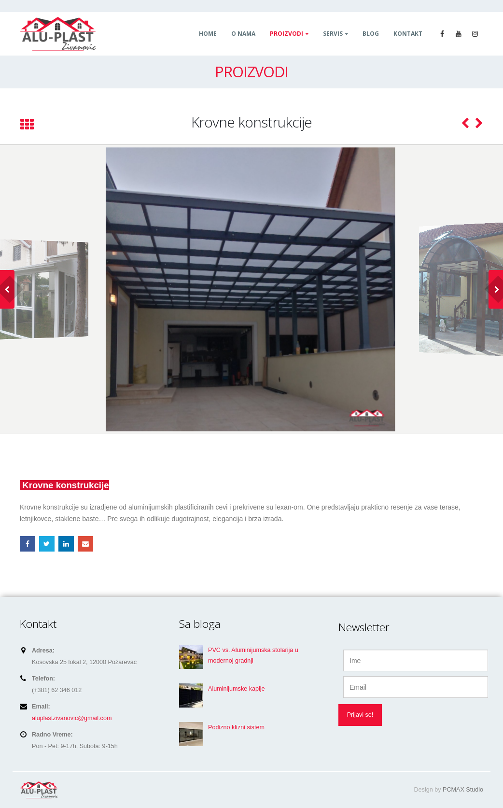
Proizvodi (286, 33)
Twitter (47, 544)
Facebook (27, 544)
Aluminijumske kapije (236, 688)
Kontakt (407, 33)
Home (208, 33)
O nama (243, 33)
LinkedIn (66, 544)
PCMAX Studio (463, 789)
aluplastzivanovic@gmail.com (72, 718)
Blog (371, 33)
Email (85, 544)
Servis (333, 33)
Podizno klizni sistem (236, 727)
